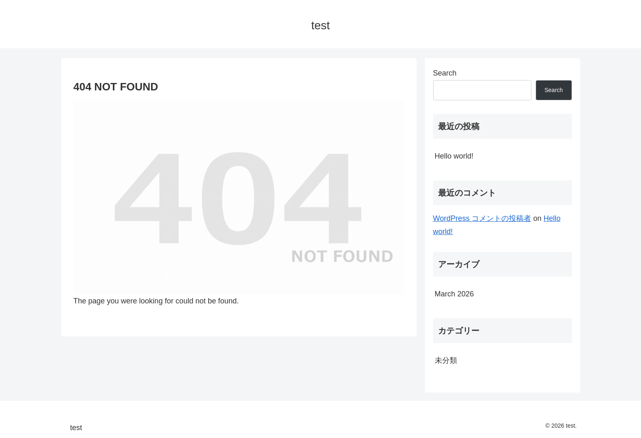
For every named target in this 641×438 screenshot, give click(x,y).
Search (445, 73)
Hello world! (454, 156)
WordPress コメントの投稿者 (482, 218)
